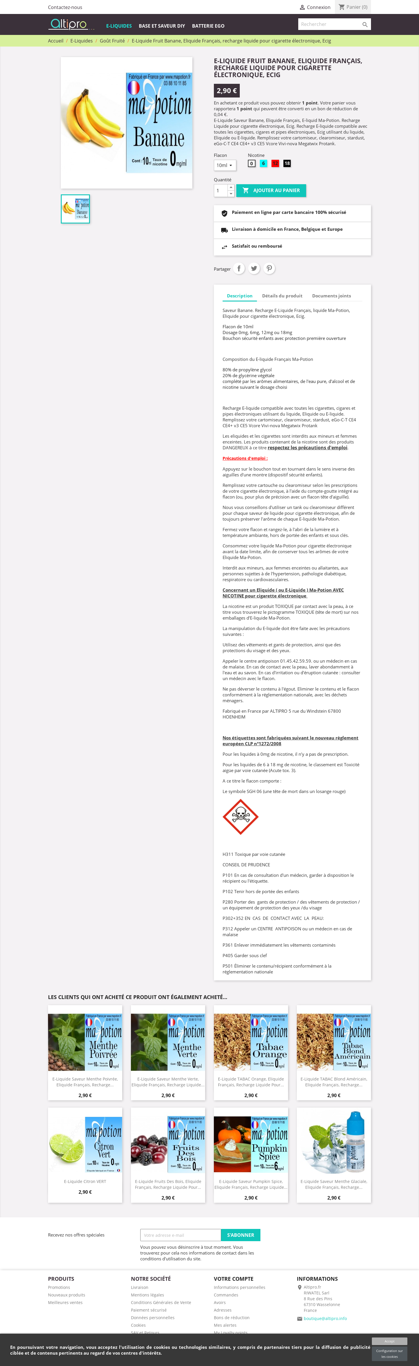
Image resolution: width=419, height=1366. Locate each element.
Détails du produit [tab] (282, 296)
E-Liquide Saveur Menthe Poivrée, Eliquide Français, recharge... (85, 1081)
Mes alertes (225, 1325)
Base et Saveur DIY (162, 26)
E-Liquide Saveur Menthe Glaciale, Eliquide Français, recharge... (334, 1184)
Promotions (59, 1287)
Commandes (226, 1295)
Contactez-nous (65, 7)
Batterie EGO (208, 26)
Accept (390, 1341)
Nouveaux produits (66, 1295)
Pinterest (269, 268)
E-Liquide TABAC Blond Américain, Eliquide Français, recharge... (334, 1081)
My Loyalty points (231, 1332)
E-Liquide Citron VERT (85, 1181)
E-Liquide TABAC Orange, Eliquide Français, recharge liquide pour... (251, 1081)
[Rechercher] (334, 24)
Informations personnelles (239, 1287)
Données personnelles (153, 1317)
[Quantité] (221, 190)
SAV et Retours (145, 1332)
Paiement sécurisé (149, 1310)
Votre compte (233, 1278)
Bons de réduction (232, 1317)
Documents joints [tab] (331, 296)
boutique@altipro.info (325, 1318)
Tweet (254, 268)
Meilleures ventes (65, 1302)
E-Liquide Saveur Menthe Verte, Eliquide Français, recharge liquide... (168, 1081)
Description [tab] (240, 296)
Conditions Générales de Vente (161, 1302)
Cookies (138, 1325)
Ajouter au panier (271, 190)
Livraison (139, 1287)
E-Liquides (119, 26)
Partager (239, 268)
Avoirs (220, 1302)
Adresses (223, 1310)
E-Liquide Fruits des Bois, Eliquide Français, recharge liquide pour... (168, 1184)
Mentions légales (147, 1295)
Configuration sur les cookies (389, 1354)
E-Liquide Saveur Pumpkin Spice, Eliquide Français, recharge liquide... (250, 1184)
